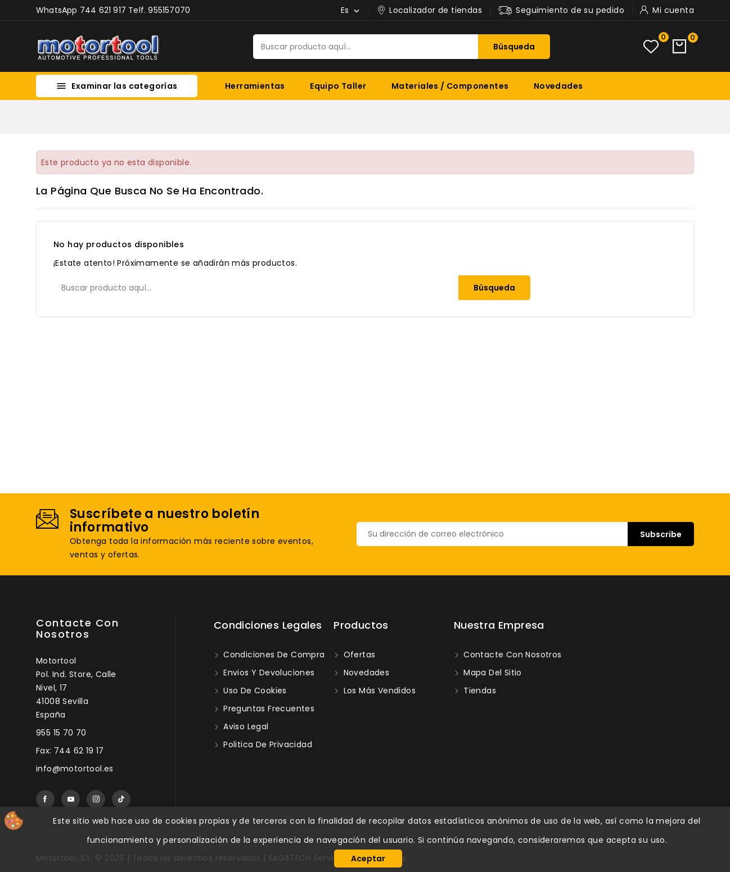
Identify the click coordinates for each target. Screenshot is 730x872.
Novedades (558, 86)
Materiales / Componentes (450, 86)
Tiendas (478, 690)
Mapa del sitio (491, 672)
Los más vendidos (378, 690)
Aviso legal (245, 726)
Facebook (45, 799)
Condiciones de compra (273, 654)
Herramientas (255, 86)
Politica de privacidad (266, 744)
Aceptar (368, 858)
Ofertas (358, 654)
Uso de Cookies (254, 690)
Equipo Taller (338, 86)
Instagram (96, 799)
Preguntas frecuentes (267, 708)
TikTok (121, 799)
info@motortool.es (75, 768)
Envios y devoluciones (268, 672)
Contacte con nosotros (77, 628)
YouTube (70, 799)
